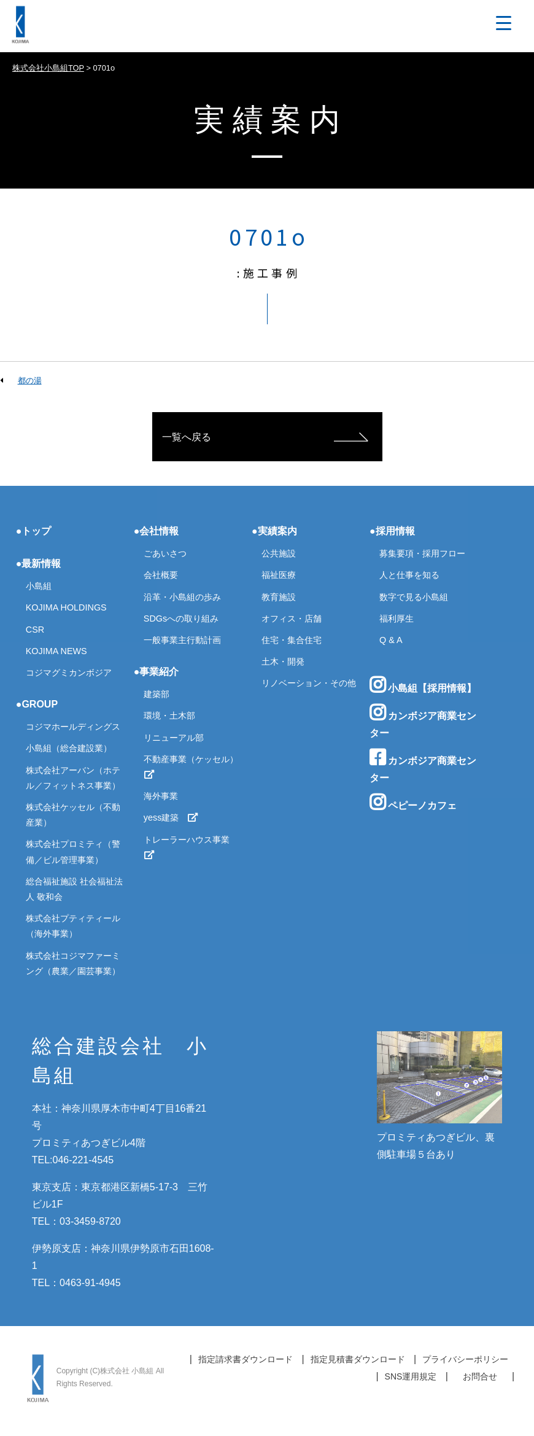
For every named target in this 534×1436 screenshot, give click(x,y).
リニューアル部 (174, 738)
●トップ (34, 531)
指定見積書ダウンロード (358, 1359)
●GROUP (37, 704)
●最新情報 (38, 563)
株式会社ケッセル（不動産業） (73, 814)
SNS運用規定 (411, 1376)
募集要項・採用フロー (422, 553)
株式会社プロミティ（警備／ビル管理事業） (73, 851)
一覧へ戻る (186, 437)
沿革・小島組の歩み (182, 597)
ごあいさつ (165, 553)
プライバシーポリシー (465, 1359)
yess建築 (171, 817)
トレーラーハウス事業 (191, 847)
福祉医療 (278, 575)
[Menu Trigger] (503, 23)
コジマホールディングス (73, 727)
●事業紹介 (156, 671)
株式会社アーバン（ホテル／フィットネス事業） (73, 777)
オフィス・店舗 (291, 618)
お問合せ (480, 1376)
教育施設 (278, 597)
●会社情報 (156, 531)
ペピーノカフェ (413, 802)
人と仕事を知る (409, 575)
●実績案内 (274, 531)
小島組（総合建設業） (69, 748)
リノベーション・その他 (308, 683)
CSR (35, 629)
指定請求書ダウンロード (245, 1359)
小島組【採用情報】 (423, 685)
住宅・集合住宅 (291, 640)
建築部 (156, 694)
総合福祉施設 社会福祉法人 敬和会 (74, 889)
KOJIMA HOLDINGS (66, 607)
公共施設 (278, 553)
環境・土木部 (169, 715)
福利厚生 (396, 618)
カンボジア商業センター (423, 720)
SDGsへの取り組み (181, 618)
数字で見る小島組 (413, 597)
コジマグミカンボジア (69, 672)
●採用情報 (392, 531)
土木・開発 (282, 661)
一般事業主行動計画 (182, 640)
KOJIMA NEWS (56, 651)
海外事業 (161, 796)
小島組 (39, 586)
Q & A (391, 640)
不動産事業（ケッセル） (191, 766)
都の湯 (30, 380)
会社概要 (161, 575)
